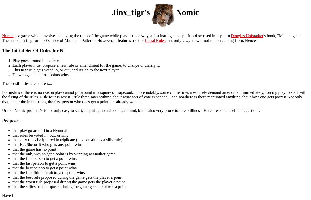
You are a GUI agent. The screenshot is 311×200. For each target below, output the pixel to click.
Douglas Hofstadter (247, 36)
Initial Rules (155, 40)
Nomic (8, 36)
